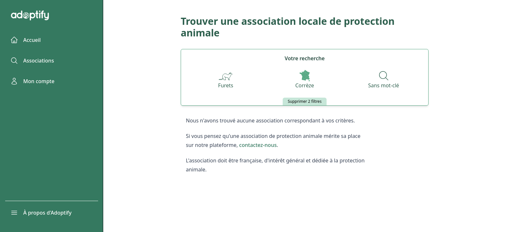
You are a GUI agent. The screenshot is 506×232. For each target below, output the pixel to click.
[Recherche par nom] (384, 79)
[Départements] (305, 79)
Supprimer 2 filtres (305, 101)
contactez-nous (258, 145)
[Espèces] (225, 79)
